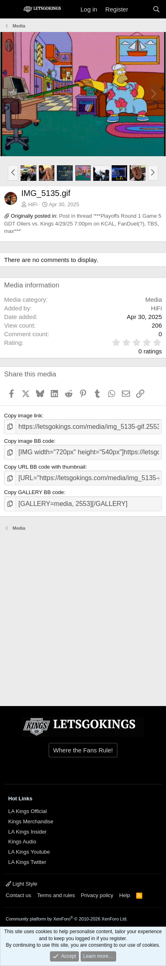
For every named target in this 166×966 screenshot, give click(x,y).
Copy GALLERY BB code (34, 492)
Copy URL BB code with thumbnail (44, 467)
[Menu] (11, 9)
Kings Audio (22, 841)
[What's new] (140, 9)
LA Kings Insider (27, 832)
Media (153, 299)
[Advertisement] (83, 614)
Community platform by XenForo (67, 918)
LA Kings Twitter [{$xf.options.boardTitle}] (27, 862)
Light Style (21, 884)
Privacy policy (97, 895)
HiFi (33, 204)
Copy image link (23, 415)
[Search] (156, 9)
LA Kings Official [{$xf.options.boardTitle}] (27, 811)
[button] (13, 173)
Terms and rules (56, 895)
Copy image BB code (29, 441)
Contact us (18, 895)
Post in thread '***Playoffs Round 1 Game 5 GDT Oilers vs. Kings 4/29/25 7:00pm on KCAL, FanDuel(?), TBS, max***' (83, 223)
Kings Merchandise (31, 821)
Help (124, 895)
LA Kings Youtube (29, 852)
